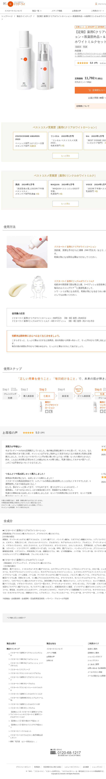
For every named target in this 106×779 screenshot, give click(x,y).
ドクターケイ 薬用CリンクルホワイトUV (25, 704)
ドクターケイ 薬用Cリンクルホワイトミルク (26, 694)
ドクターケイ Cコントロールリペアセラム (25, 673)
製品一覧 (35, 11)
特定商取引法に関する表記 (52, 767)
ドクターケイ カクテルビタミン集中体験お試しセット (26, 736)
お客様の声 (76, 11)
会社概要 (86, 767)
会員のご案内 (92, 649)
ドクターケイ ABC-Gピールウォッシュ (24, 659)
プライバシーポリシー (23, 767)
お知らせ (50, 660)
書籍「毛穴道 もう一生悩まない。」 (24, 741)
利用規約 (37, 767)
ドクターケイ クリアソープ (20, 669)
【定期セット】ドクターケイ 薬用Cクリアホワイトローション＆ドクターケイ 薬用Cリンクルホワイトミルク (26, 714)
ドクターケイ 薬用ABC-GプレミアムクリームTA (26, 699)
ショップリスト (93, 660)
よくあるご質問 (93, 664)
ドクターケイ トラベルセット (21, 731)
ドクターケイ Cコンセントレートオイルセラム (26, 689)
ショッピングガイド (95, 657)
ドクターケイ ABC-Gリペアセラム (22, 684)
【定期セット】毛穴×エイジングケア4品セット (26, 726)
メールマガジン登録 (95, 672)
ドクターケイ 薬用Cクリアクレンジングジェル (26, 654)
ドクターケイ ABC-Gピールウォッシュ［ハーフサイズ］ (26, 664)
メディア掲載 (57, 11)
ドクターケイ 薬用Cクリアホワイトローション (26, 678)
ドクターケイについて (13, 11)
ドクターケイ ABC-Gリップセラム (22, 708)
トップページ (7, 16)
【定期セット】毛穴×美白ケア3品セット (24, 721)
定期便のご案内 (93, 653)
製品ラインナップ (24, 16)
